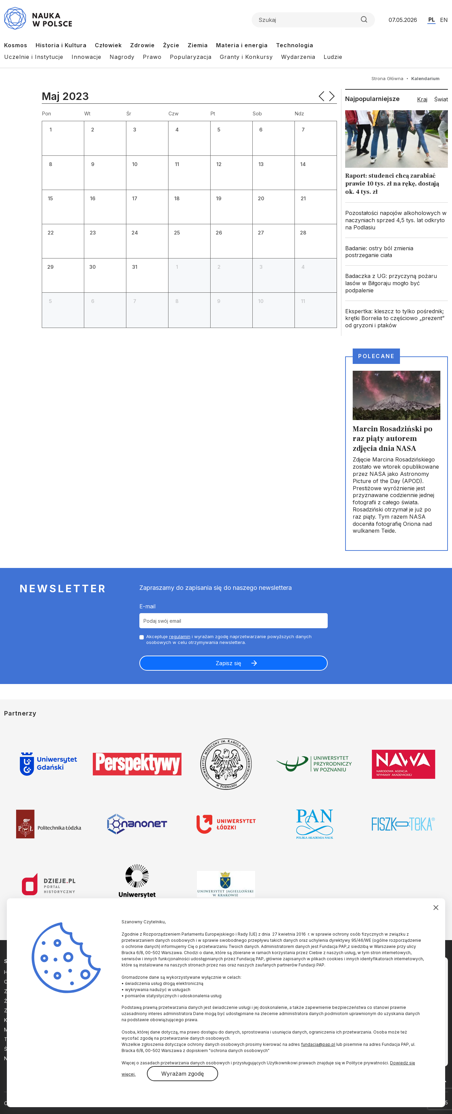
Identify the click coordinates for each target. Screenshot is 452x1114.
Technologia (294, 45)
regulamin (179, 636)
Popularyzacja (191, 56)
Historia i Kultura (61, 45)
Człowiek (108, 45)
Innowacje (86, 56)
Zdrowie (142, 45)
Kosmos (15, 45)
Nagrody (122, 56)
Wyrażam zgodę (182, 1073)
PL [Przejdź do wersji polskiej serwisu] (431, 19)
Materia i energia (242, 45)
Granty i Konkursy (246, 56)
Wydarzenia (298, 56)
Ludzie (333, 56)
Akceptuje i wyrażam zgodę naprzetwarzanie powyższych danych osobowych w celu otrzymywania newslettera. (229, 639)
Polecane (376, 356)
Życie (171, 45)
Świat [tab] (441, 99)
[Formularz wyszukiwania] (313, 19)
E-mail (147, 606)
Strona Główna (387, 78)
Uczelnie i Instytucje (33, 56)
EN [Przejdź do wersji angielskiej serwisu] (444, 19)
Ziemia (198, 45)
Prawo (152, 56)
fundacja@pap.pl (318, 1044)
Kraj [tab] (422, 99)
